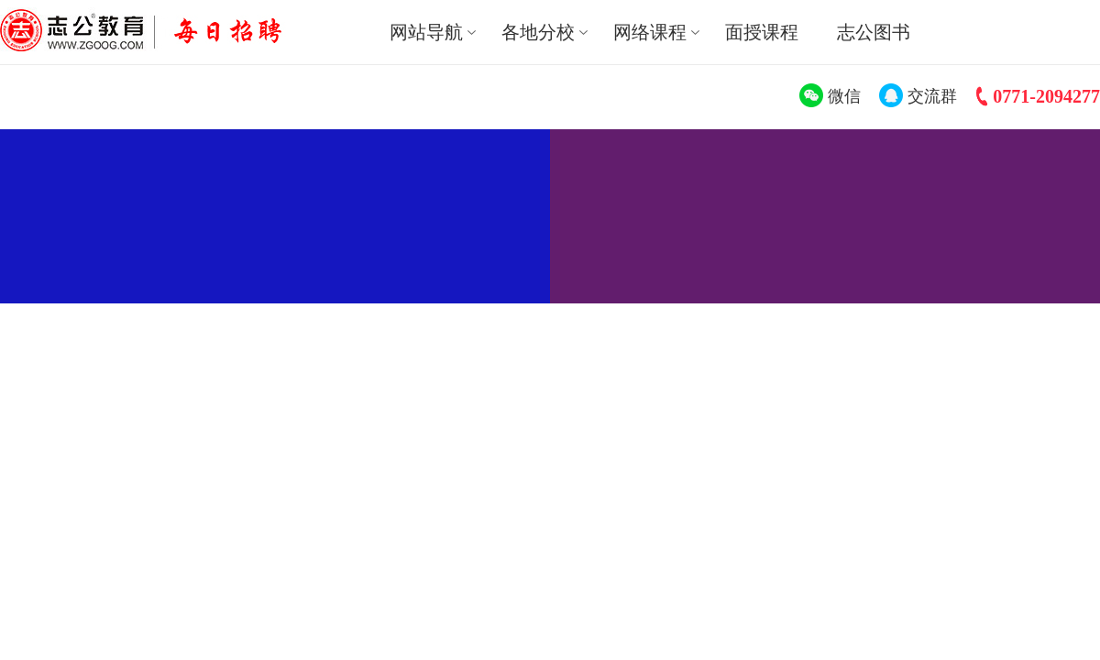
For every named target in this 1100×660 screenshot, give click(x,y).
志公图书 (873, 32)
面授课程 (761, 32)
